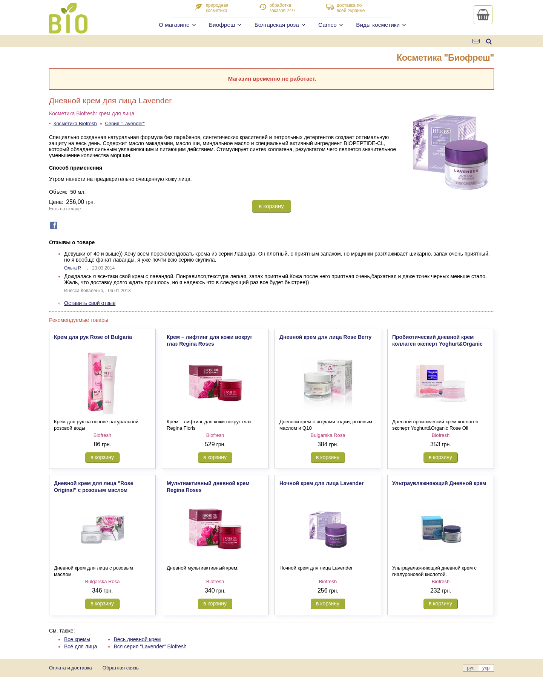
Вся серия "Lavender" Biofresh (150, 646)
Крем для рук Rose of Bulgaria (93, 337)
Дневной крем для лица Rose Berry (325, 337)
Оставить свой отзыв (89, 303)
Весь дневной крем (137, 639)
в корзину (271, 206)
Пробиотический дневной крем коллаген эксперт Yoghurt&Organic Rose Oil (437, 344)
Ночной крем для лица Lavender (321, 483)
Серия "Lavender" (124, 123)
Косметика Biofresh (75, 123)
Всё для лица (80, 646)
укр (485, 668)
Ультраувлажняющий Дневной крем (439, 483)
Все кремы (77, 639)
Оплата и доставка (70, 668)
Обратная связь (121, 668)
